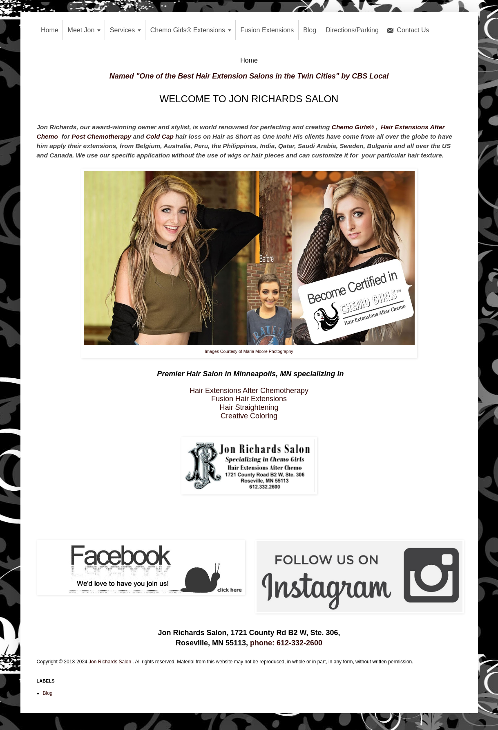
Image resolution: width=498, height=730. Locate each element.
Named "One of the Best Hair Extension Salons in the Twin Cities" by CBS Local (249, 76)
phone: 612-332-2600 (286, 643)
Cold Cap (160, 136)
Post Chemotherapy (101, 136)
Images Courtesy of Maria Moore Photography (249, 351)
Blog (48, 693)
